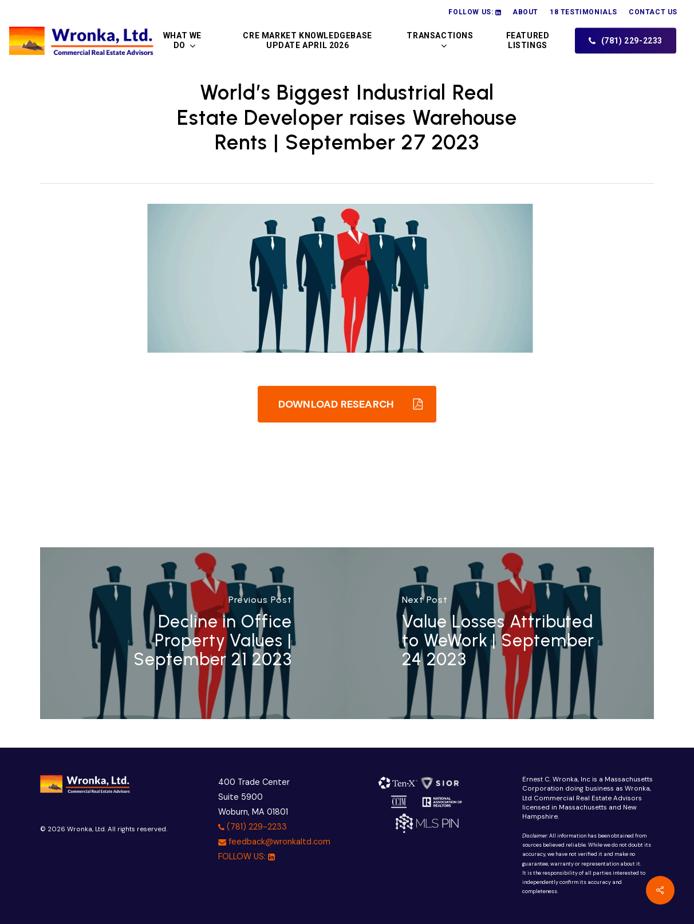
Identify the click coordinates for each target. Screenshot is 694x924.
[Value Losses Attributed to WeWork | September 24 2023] (500, 633)
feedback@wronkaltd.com (274, 841)
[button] (347, 404)
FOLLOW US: (246, 856)
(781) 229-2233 (252, 827)
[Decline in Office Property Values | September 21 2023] (193, 633)
